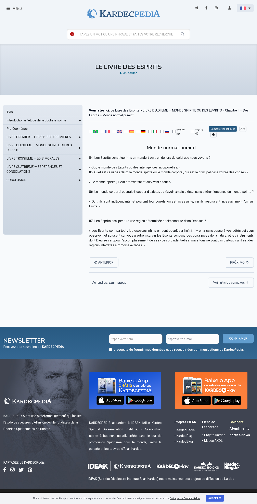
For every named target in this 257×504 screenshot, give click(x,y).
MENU (14, 8)
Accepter (214, 498)
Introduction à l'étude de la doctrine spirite (36, 120)
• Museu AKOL (212, 441)
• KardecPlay (184, 436)
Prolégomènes (17, 129)
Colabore (237, 422)
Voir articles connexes (231, 282)
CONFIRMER (238, 338)
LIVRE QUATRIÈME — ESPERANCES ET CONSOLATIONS (34, 169)
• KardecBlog (184, 441)
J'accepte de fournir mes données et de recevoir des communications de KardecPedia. (179, 350)
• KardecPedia (185, 430)
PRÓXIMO (239, 262)
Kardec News (240, 435)
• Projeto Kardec (213, 435)
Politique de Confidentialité (185, 498)
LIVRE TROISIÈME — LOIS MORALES (33, 158)
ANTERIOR (103, 262)
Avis (10, 112)
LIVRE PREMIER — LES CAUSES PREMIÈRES (39, 137)
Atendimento (239, 428)
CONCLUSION (16, 180)
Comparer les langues (222, 129)
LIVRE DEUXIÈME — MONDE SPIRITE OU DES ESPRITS (39, 147)
